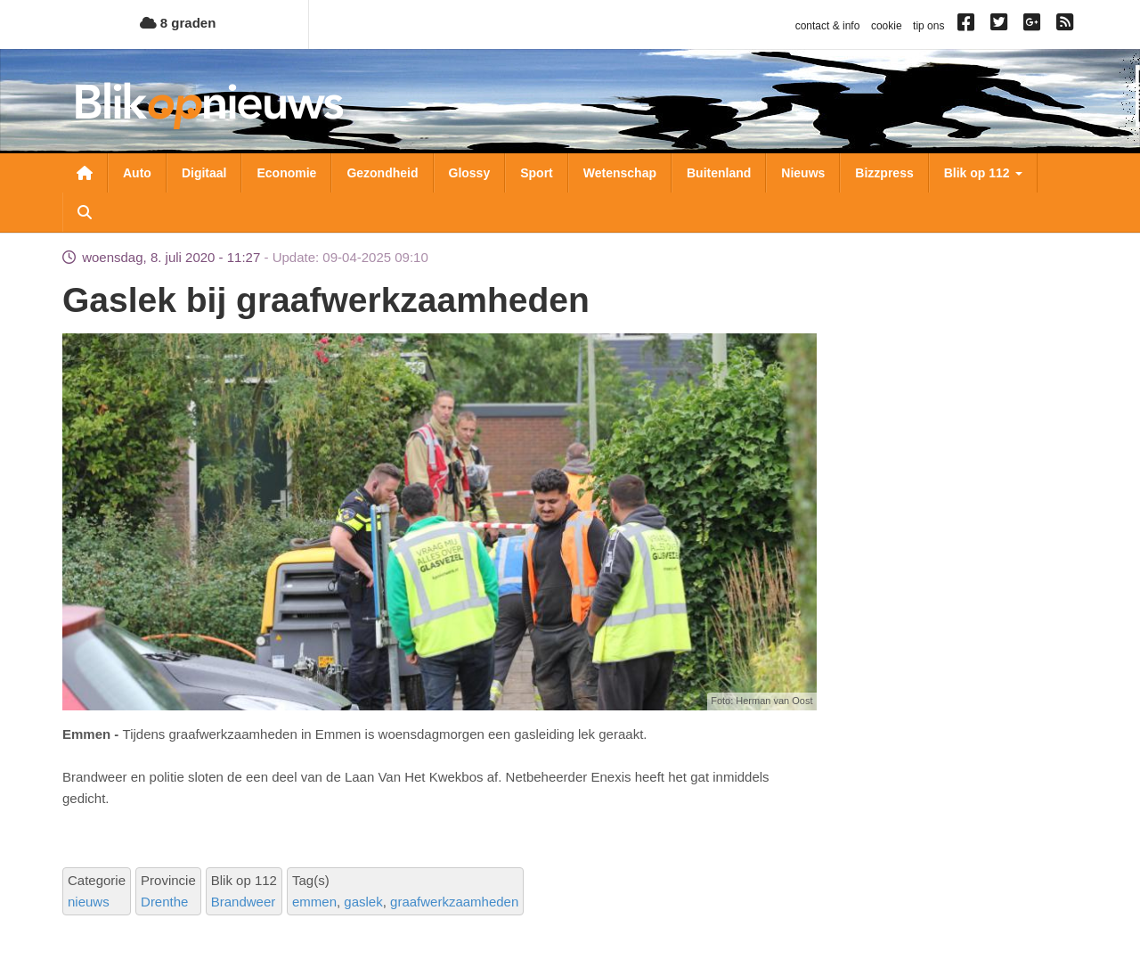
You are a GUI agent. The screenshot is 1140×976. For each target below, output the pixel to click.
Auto (137, 173)
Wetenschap (619, 173)
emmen (314, 901)
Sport (536, 173)
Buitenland (719, 173)
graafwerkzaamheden (454, 901)
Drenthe (164, 901)
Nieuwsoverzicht (84, 173)
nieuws (89, 901)
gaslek (363, 901)
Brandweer (243, 901)
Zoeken (84, 212)
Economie (286, 173)
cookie (886, 26)
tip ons (928, 26)
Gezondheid (382, 173)
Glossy (470, 173)
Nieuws (803, 173)
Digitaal (204, 173)
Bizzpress (884, 173)
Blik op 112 (983, 173)
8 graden (178, 22)
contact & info (827, 26)
